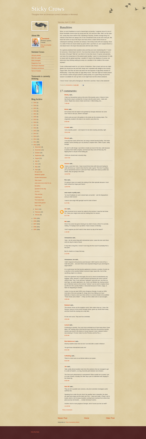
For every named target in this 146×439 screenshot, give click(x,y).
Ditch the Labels (36, 58)
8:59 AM (66, 121)
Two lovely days (39, 200)
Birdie (66, 109)
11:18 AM (67, 406)
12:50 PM (67, 186)
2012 (35, 139)
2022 (35, 111)
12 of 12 (37, 191)
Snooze (66, 163)
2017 (35, 125)
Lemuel (66, 325)
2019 (35, 119)
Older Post (110, 418)
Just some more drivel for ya (43, 183)
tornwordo (46, 38)
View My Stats (35, 432)
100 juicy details (36, 55)
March (37, 209)
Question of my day (40, 188)
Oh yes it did (38, 172)
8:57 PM (66, 215)
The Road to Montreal (37, 65)
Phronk (66, 138)
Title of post (38, 180)
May (36, 166)
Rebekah (67, 305)
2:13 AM (66, 253)
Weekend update (40, 174)
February (38, 212)
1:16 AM (66, 232)
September (38, 155)
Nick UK (66, 386)
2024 (35, 105)
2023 (35, 108)
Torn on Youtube (36, 71)
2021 (35, 114)
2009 (35, 218)
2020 (35, 116)
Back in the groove (40, 202)
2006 (35, 227)
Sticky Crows (47, 8)
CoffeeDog (67, 356)
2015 (35, 130)
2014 (35, 133)
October (37, 152)
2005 (35, 229)
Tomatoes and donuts (37, 68)
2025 (35, 102)
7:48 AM (66, 103)
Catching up (38, 197)
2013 (35, 136)
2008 (35, 221)
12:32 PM (67, 174)
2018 (35, 122)
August (37, 158)
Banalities (37, 186)
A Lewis (66, 127)
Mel (65, 221)
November (38, 150)
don (65, 209)
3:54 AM (66, 319)
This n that (38, 205)
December (38, 147)
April (36, 169)
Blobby (66, 95)
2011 (35, 142)
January (37, 214)
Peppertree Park (36, 63)
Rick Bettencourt (69, 341)
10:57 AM (67, 158)
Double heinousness (41, 177)
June (36, 164)
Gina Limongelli (35, 60)
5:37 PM (66, 203)
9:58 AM (66, 380)
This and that (38, 194)
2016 (35, 128)
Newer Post (62, 418)
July (36, 161)
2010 (35, 144)
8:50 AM (66, 335)
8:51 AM (66, 350)
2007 (35, 224)
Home (86, 418)
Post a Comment (67, 410)
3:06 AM (66, 299)
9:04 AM (66, 361)
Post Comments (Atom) (72, 422)
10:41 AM (67, 132)
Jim (65, 366)
